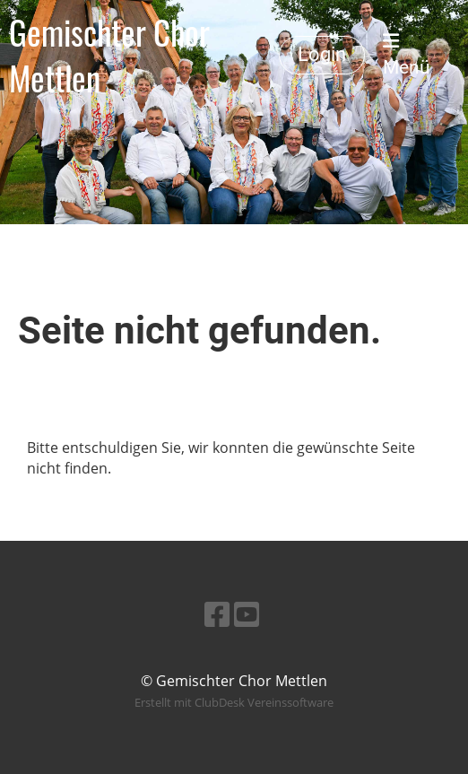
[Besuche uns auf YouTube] (246, 614)
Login (322, 54)
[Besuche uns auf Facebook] (217, 614)
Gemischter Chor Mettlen (109, 54)
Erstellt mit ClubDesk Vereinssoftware (234, 702)
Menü (406, 55)
